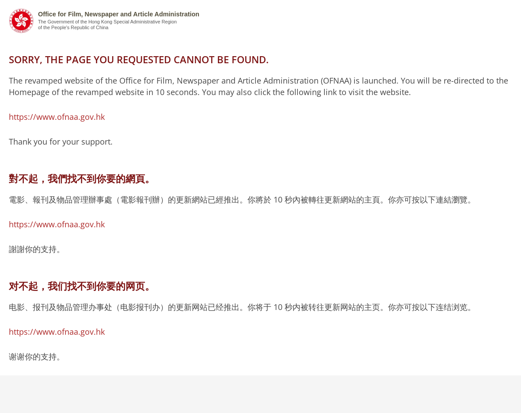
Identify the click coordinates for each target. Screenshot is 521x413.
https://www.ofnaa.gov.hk (57, 116)
